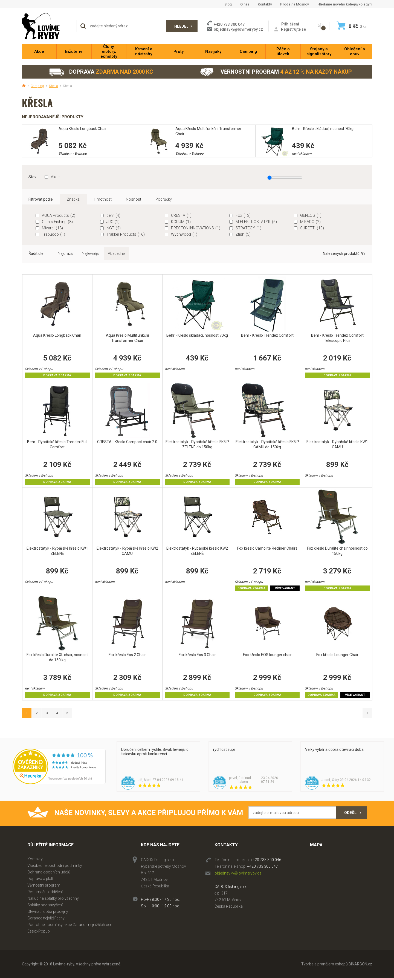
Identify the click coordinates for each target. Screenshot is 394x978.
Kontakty (265, 4)
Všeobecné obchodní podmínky (54, 865)
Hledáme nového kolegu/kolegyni (344, 4)
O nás (244, 4)
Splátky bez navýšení (45, 905)
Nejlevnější (91, 253)
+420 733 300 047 (262, 866)
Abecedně (116, 253)
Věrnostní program (276, 71)
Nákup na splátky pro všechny (53, 898)
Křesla (53, 86)
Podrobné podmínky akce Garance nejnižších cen (69, 924)
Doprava (101, 71)
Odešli (351, 812)
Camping (37, 86)
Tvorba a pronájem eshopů (324, 964)
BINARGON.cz (360, 964)
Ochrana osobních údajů (48, 872)
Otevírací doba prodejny (47, 911)
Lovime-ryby (46, 26)
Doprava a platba (42, 878)
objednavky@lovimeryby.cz (238, 29)
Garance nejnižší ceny (46, 918)
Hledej (181, 26)
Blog (228, 4)
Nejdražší (66, 253)
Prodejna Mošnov (294, 4)
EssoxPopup (38, 931)
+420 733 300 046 (265, 860)
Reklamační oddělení (45, 892)
